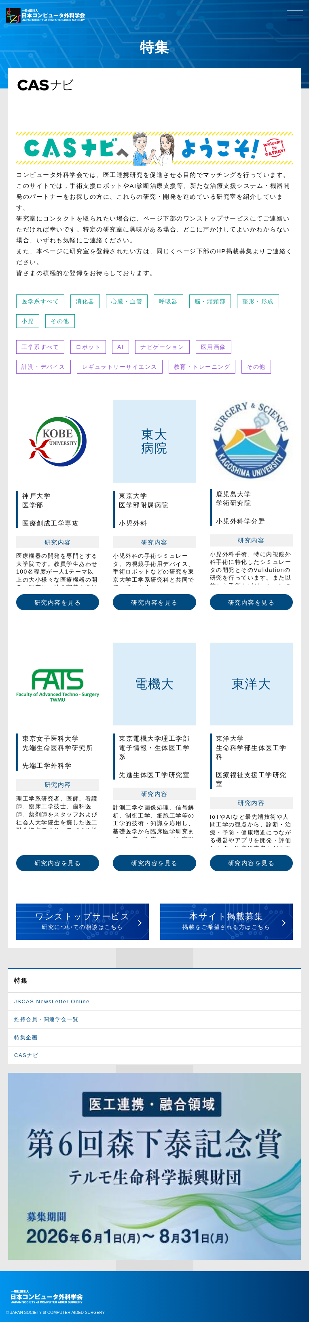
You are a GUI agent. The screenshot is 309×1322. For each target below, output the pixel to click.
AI (120, 347)
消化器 (85, 301)
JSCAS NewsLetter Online (52, 1001)
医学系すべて (40, 301)
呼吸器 (168, 301)
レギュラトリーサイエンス (119, 367)
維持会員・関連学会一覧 (46, 1019)
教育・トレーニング (202, 367)
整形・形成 (258, 301)
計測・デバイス (43, 367)
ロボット (88, 347)
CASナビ (26, 1055)
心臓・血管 (127, 301)
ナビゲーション (162, 347)
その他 (60, 321)
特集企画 (26, 1037)
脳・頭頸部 (210, 301)
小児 (27, 321)
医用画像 (213, 347)
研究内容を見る (57, 602)
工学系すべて (40, 347)
